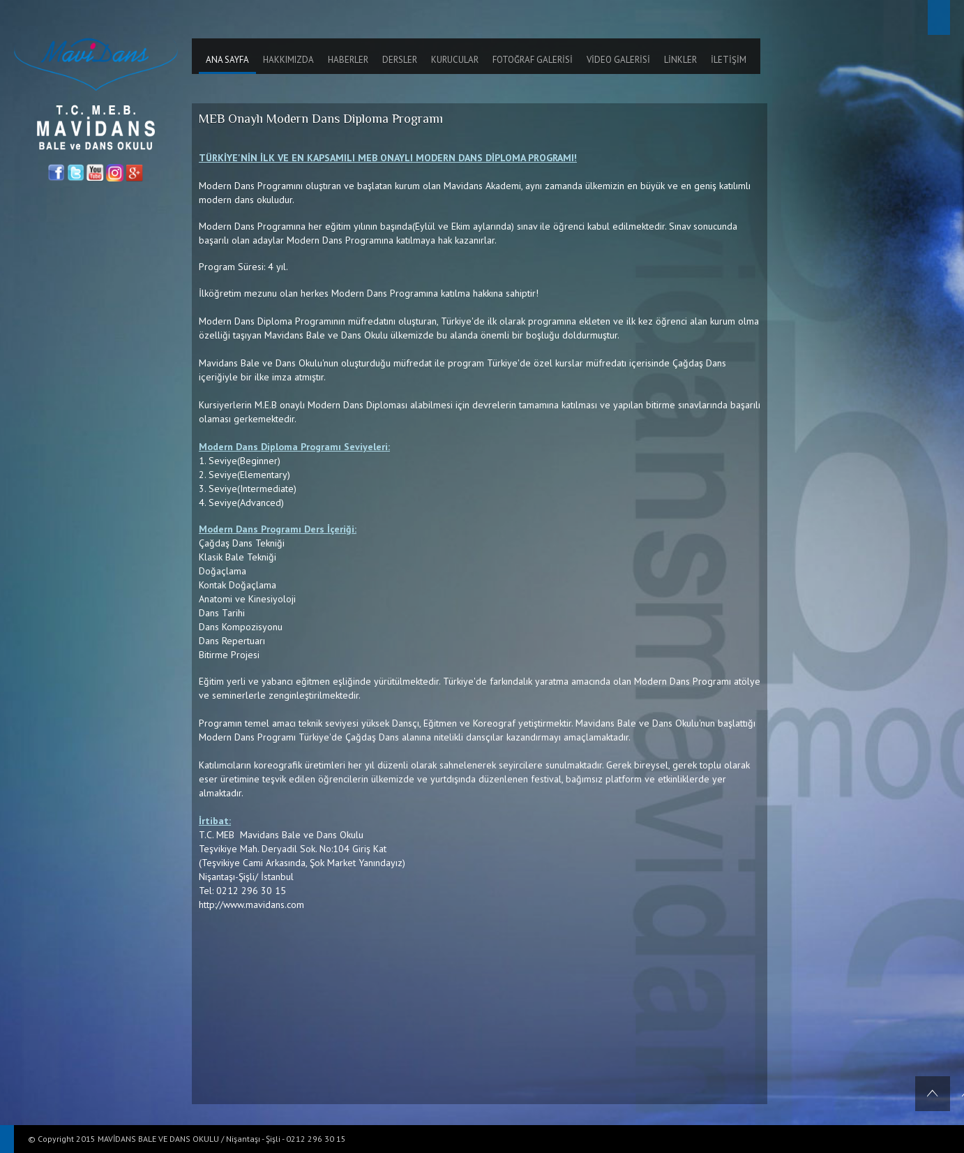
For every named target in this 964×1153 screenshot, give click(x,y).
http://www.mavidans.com (251, 904)
